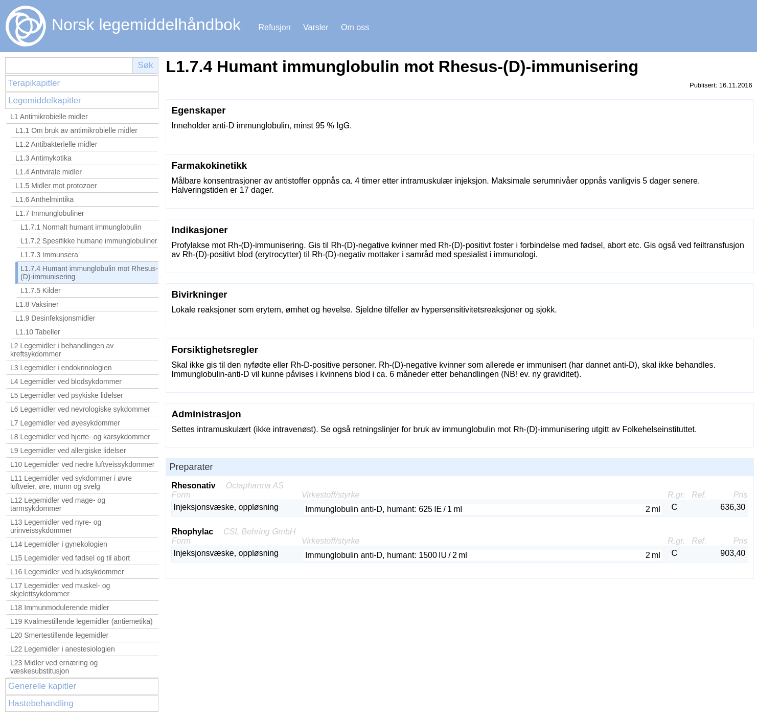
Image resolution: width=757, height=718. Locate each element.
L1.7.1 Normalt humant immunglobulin (81, 227)
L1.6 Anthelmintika (44, 199)
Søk (145, 65)
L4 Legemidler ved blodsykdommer (66, 381)
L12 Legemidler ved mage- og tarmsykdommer (57, 504)
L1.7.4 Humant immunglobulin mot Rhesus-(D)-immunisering (89, 272)
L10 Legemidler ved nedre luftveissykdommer (82, 464)
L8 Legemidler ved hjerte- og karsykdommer (80, 437)
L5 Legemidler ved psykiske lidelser (66, 395)
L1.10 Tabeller (37, 332)
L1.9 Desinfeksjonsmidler (55, 318)
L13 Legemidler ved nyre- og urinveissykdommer (55, 526)
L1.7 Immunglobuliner (49, 213)
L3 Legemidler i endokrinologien (60, 368)
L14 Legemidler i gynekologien (58, 544)
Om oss (355, 27)
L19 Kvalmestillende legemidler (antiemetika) (81, 621)
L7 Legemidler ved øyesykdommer (65, 423)
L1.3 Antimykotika (43, 158)
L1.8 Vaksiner (37, 304)
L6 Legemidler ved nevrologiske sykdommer (80, 409)
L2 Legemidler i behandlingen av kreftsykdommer (61, 350)
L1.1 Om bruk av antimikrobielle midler (76, 130)
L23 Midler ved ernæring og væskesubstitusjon (54, 667)
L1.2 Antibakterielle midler (56, 144)
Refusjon (274, 27)
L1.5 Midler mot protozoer (56, 186)
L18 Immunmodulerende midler (59, 607)
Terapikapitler (34, 83)
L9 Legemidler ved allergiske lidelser (68, 450)
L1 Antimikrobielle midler (49, 117)
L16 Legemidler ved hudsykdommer (67, 572)
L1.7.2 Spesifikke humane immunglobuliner (88, 241)
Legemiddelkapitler (44, 100)
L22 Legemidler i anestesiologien (62, 649)
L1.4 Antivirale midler (48, 172)
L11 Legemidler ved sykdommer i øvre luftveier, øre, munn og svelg (71, 482)
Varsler (316, 27)
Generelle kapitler (42, 686)
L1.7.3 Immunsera (49, 255)
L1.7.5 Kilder (40, 290)
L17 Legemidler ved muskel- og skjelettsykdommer (60, 589)
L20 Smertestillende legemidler (59, 635)
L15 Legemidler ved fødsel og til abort (70, 558)
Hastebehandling (41, 703)
